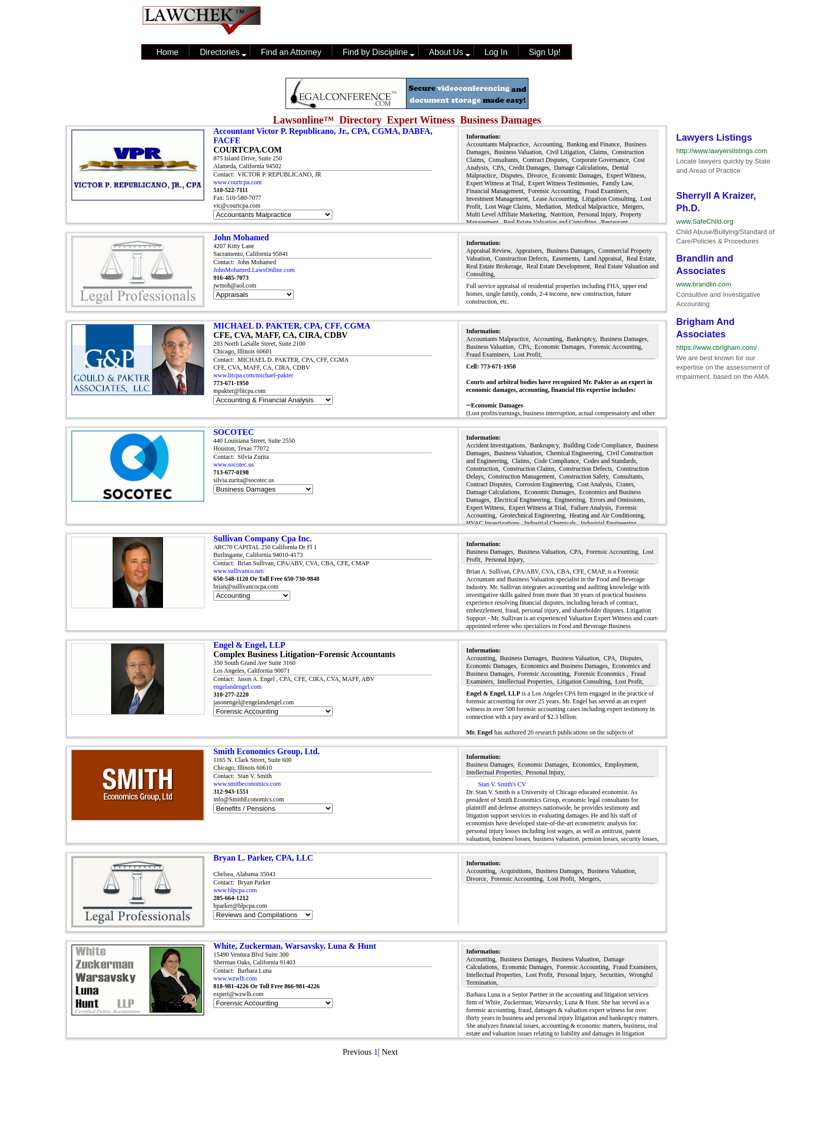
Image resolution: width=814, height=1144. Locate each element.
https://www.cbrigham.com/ (716, 347)
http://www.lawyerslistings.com (722, 151)
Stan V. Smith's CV (501, 784)
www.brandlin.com (703, 284)
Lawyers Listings (714, 137)
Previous (357, 1051)
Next (390, 1051)
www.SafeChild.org (705, 221)
